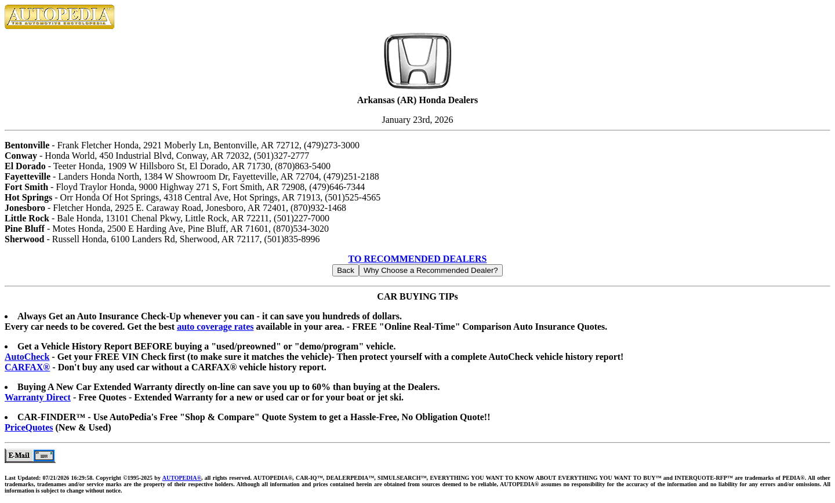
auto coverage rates (215, 326)
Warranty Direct (38, 397)
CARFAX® (27, 367)
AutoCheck (27, 357)
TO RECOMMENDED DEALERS (417, 259)
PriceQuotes (29, 427)
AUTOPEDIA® (181, 478)
